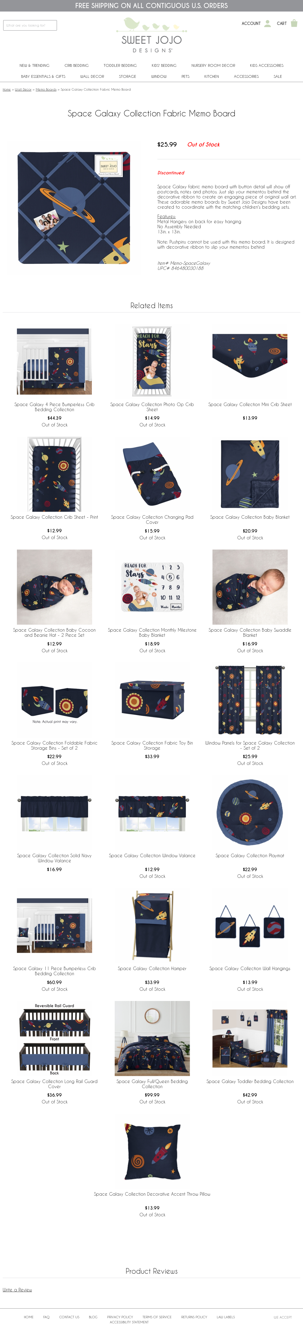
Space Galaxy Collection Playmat (250, 855)
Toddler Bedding (120, 65)
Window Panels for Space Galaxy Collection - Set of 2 (250, 745)
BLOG (93, 1317)
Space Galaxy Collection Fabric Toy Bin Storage (152, 745)
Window (159, 76)
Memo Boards (46, 89)
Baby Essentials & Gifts (43, 76)
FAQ (46, 1317)
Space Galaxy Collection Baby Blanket (250, 517)
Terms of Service (157, 1317)
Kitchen (211, 76)
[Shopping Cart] (294, 23)
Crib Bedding (76, 65)
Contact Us (69, 1317)
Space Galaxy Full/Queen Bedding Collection (152, 1084)
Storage (127, 76)
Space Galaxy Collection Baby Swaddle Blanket (250, 632)
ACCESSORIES (246, 76)
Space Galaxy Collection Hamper (152, 968)
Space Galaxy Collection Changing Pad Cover (152, 519)
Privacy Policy (120, 1317)
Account (251, 23)
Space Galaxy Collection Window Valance (152, 855)
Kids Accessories (266, 65)
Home (7, 89)
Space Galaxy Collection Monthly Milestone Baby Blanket (152, 632)
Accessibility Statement (129, 1322)
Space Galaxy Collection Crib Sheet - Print (54, 517)
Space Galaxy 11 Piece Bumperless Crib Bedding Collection (54, 971)
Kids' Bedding (164, 65)
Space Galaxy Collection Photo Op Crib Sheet (152, 407)
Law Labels (226, 1317)
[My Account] (267, 24)
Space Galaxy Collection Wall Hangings (250, 968)
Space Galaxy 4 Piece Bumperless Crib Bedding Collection (55, 407)
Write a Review (17, 1289)
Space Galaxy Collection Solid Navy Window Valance (54, 858)
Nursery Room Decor (213, 65)
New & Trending (34, 65)
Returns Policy (194, 1317)
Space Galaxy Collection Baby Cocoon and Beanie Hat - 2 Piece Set (54, 632)
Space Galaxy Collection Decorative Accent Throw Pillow (152, 1193)
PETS (185, 76)
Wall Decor (92, 76)
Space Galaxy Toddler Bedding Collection (250, 1081)
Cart (282, 23)
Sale (278, 76)
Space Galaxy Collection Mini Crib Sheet (250, 404)
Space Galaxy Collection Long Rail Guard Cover (54, 1084)
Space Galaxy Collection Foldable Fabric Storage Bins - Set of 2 (55, 745)
